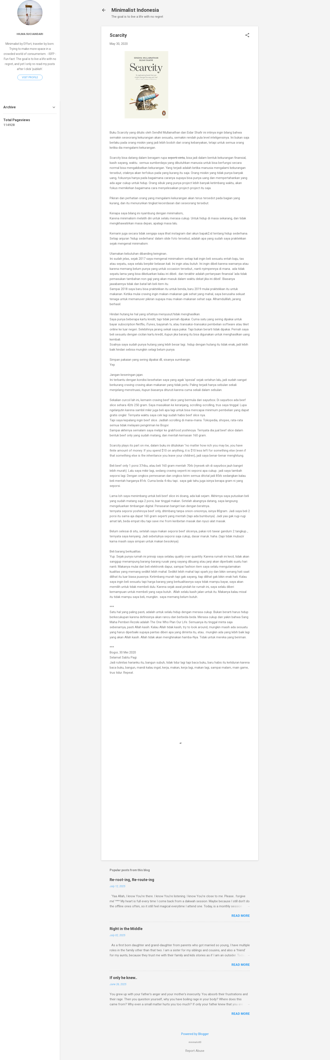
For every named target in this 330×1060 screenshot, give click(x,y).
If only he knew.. (123, 977)
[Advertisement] (275, 89)
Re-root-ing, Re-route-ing (132, 879)
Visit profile (30, 77)
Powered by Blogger (195, 1034)
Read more (241, 916)
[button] (247, 35)
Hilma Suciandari (30, 34)
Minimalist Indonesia (135, 10)
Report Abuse (194, 1051)
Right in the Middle (126, 928)
